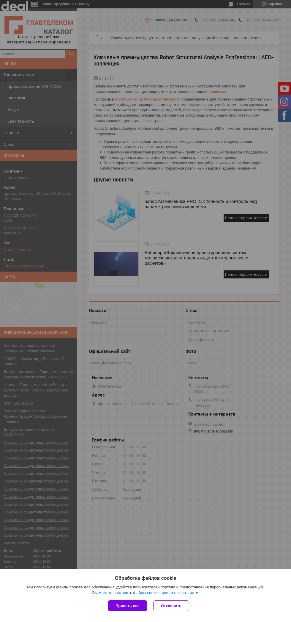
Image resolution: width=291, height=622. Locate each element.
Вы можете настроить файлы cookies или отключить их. (143, 592)
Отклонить (171, 606)
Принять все (128, 606)
